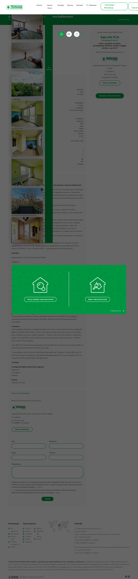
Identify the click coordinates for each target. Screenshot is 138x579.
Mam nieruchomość (97, 299)
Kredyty (48, 5)
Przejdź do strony (117, 311)
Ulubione (80, 5)
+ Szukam (122, 6)
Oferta (29, 5)
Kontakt (67, 5)
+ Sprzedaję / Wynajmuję (97, 6)
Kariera (58, 5)
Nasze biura (38, 6)
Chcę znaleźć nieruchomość (40, 299)
